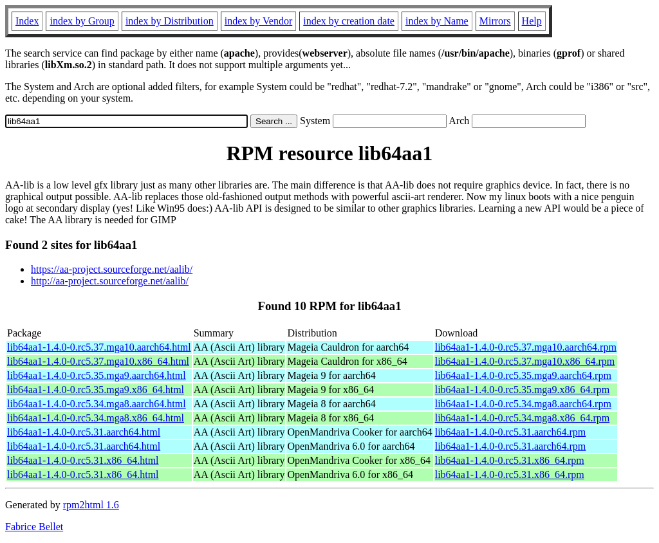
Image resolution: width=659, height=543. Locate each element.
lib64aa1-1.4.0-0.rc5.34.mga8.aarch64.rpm (523, 403)
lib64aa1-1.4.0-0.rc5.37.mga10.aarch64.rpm (526, 347)
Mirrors (495, 20)
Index (27, 20)
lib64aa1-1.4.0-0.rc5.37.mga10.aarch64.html (99, 347)
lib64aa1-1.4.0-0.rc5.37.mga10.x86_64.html (98, 361)
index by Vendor (258, 20)
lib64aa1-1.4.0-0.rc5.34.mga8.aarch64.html (96, 403)
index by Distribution (169, 20)
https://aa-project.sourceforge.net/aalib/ (111, 269)
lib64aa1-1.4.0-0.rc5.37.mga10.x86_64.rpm (525, 361)
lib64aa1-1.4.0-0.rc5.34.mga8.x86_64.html (95, 417)
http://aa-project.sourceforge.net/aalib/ (110, 280)
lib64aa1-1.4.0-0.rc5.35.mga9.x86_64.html (95, 389)
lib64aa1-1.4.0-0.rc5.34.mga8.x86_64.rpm (522, 417)
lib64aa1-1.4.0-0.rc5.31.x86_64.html (83, 460)
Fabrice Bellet (34, 526)
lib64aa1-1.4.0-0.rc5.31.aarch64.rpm (510, 432)
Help (532, 20)
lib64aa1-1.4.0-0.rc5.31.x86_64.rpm (509, 460)
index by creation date (348, 20)
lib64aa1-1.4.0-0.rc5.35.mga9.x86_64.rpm (522, 389)
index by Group (82, 20)
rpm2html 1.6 (91, 504)
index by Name (437, 20)
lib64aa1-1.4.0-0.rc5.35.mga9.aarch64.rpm (523, 375)
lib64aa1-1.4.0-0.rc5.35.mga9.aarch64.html (96, 375)
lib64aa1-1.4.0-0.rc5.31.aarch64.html (83, 432)
